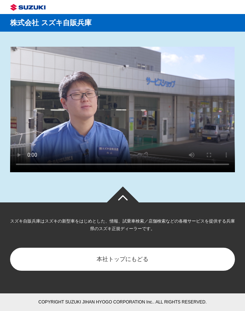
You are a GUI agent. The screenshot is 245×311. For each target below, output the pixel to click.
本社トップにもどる (122, 259)
